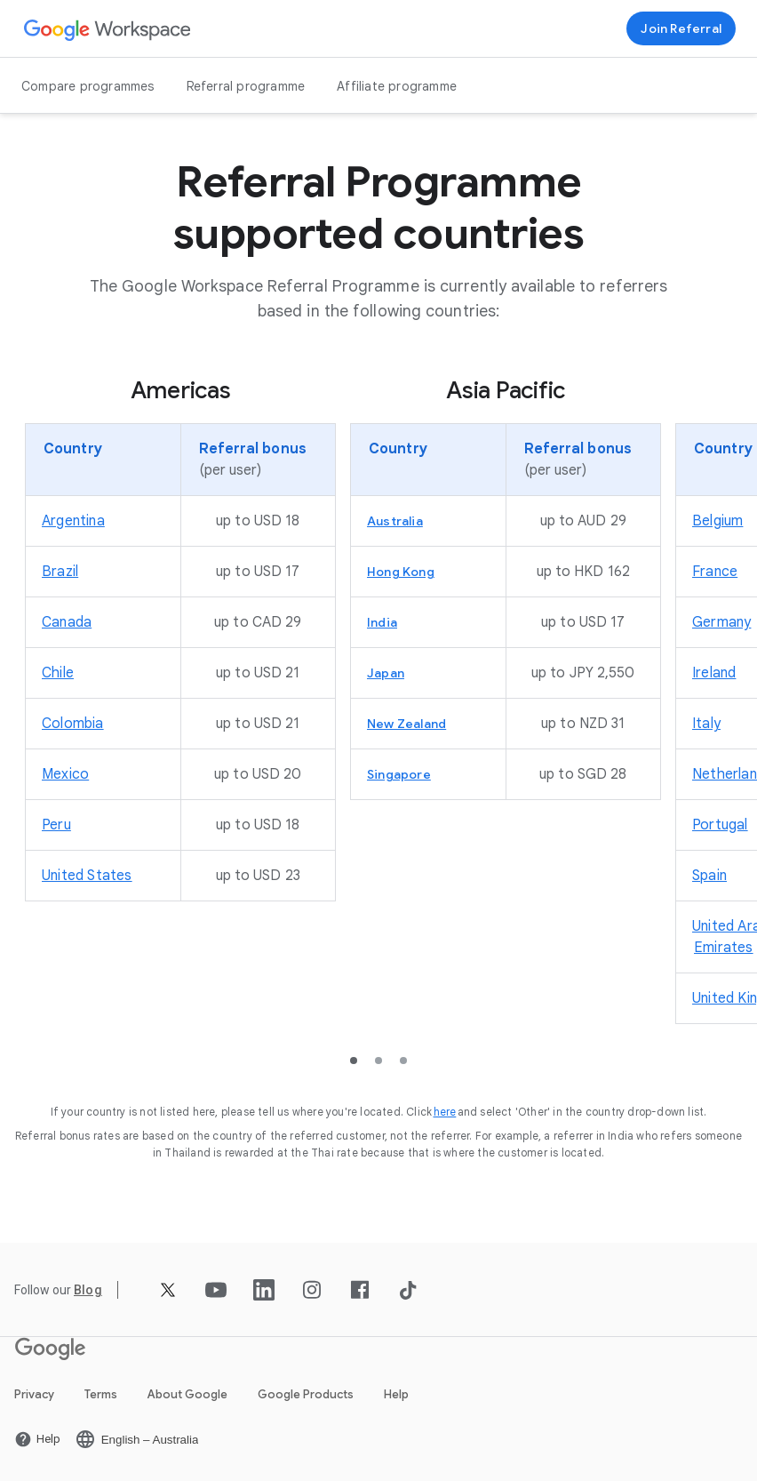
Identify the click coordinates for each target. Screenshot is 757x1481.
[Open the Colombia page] (73, 723)
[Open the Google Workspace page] (108, 29)
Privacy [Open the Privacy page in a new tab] (34, 1394)
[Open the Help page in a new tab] (37, 1439)
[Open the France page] (714, 571)
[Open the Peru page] (56, 825)
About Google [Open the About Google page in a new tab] (187, 1394)
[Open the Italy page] (706, 723)
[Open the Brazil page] (60, 571)
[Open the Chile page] (58, 673)
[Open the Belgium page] (717, 521)
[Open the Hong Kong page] (400, 572)
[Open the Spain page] (709, 876)
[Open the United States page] (87, 876)
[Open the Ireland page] (714, 673)
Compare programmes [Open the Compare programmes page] (88, 86)
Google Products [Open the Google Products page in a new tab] (306, 1394)
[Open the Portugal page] (720, 825)
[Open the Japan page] (385, 673)
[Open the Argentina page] (73, 521)
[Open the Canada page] (67, 622)
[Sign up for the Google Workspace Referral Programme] (681, 28)
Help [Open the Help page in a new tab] (396, 1394)
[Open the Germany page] (721, 622)
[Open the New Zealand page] (406, 724)
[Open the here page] (445, 1111)
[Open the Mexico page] (65, 774)
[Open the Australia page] (395, 521)
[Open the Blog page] (88, 1290)
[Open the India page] (382, 622)
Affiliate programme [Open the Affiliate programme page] (397, 86)
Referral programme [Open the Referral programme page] (246, 86)
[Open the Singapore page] (399, 774)
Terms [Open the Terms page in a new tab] (100, 1394)
